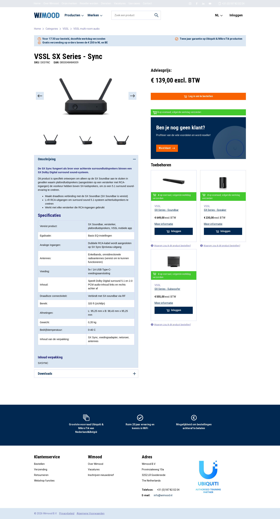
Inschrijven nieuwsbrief (101, 475)
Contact (147, 3)
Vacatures (120, 3)
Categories (52, 28)
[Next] (132, 96)
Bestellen (39, 463)
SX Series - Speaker (215, 210)
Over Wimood (51, 3)
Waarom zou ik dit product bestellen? (171, 245)
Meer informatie (164, 224)
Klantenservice (47, 456)
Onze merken (69, 3)
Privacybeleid (66, 513)
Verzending (40, 469)
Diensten (106, 3)
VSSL (66, 28)
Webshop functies (44, 480)
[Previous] (40, 96)
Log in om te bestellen (198, 96)
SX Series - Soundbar (167, 210)
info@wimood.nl (163, 495)
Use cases (134, 3)
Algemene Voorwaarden (90, 513)
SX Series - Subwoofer (167, 288)
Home (37, 3)
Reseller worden (89, 3)
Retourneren (41, 475)
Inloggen (236, 15)
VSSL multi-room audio (86, 28)
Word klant (167, 148)
